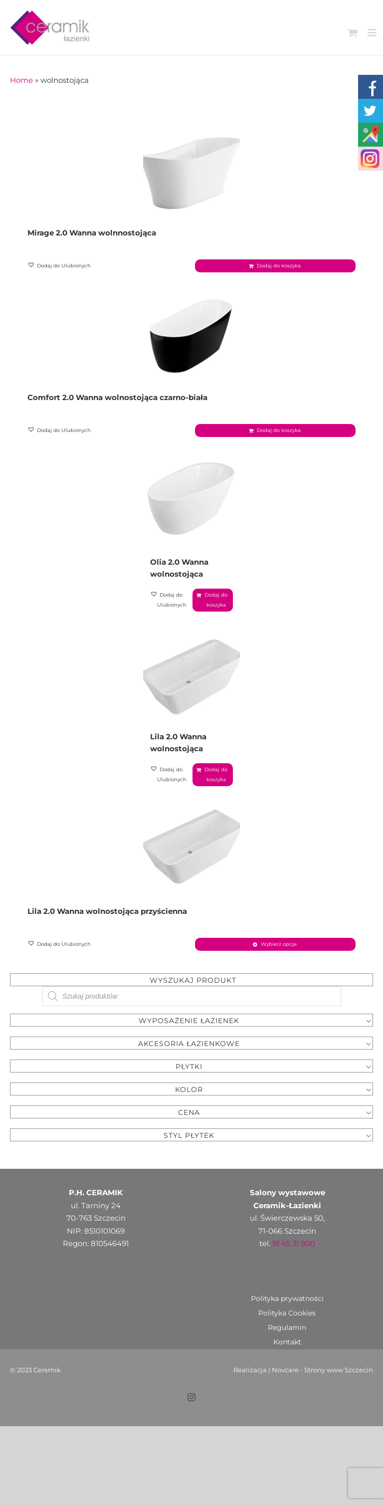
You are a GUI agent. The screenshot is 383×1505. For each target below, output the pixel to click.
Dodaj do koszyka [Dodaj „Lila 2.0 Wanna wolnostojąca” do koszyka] (215, 742)
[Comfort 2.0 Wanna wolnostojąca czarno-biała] (191, 333)
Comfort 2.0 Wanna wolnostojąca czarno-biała (117, 397)
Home (21, 80)
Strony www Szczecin (338, 1338)
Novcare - (288, 1338)
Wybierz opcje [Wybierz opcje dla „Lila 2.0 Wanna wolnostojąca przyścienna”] (279, 912)
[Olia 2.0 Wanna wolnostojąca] (191, 497)
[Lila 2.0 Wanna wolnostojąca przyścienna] (191, 815)
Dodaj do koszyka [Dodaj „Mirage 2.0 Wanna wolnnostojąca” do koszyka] (279, 265)
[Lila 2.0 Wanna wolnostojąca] (191, 656)
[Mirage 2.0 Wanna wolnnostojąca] (191, 168)
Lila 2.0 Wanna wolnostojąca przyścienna (107, 879)
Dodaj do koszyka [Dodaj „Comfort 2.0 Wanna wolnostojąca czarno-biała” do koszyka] (279, 430)
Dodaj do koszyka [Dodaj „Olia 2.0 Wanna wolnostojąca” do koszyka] (215, 600)
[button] (59, 265)
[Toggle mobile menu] (373, 32)
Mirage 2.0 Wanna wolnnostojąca (91, 232)
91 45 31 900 (293, 1211)
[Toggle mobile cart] (353, 32)
